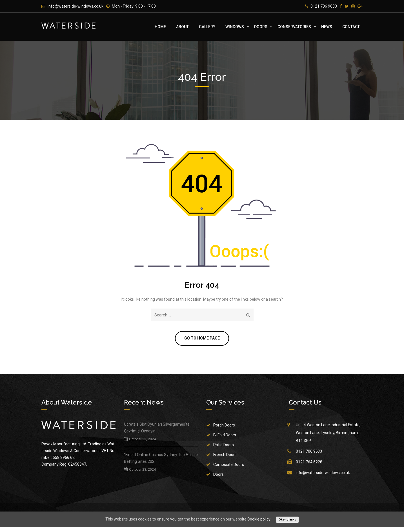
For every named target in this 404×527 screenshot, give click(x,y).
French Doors (225, 455)
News (326, 26)
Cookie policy (258, 519)
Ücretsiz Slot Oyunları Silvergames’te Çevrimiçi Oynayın (157, 428)
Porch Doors (224, 425)
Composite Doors (228, 465)
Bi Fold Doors (224, 435)
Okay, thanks (287, 519)
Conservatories (294, 26)
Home (160, 26)
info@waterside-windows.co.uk (75, 6)
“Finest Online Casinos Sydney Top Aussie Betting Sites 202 (161, 458)
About (182, 26)
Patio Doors (223, 445)
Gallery (207, 26)
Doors (260, 26)
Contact (351, 26)
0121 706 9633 (323, 6)
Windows (234, 26)
